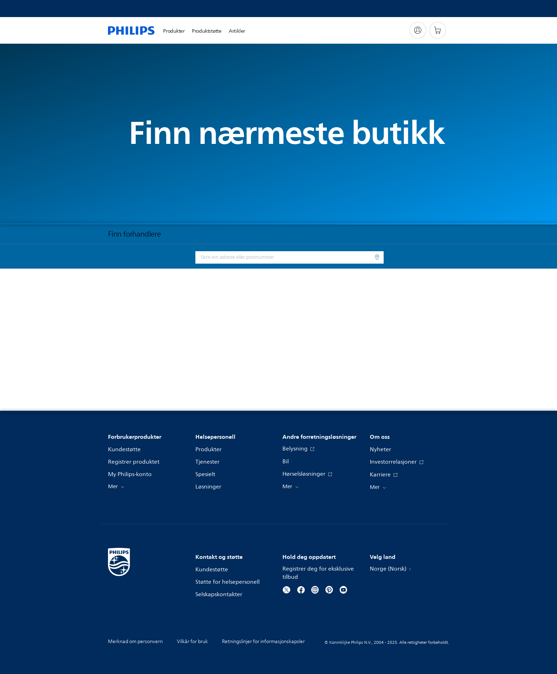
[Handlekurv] (437, 30)
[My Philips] (417, 30)
